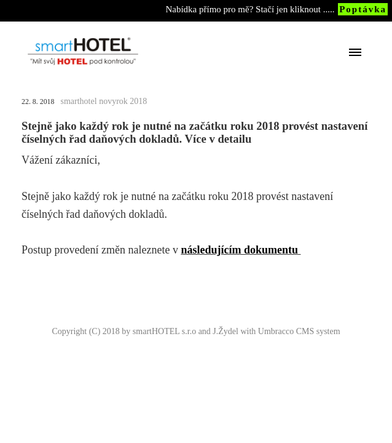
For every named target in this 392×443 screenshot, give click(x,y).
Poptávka (362, 9)
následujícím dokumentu (239, 250)
